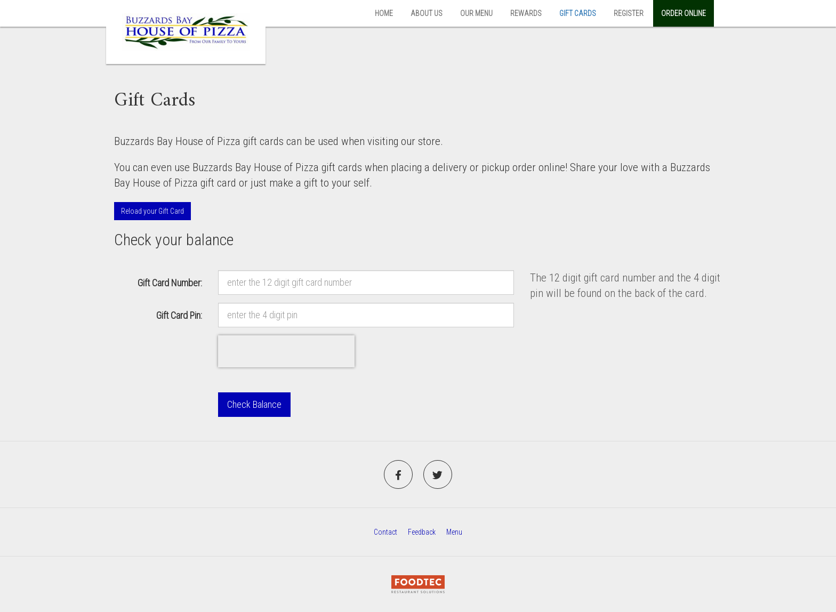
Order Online (683, 13)
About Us (427, 13)
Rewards (526, 13)
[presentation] (286, 351)
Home (384, 13)
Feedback (422, 532)
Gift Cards (577, 13)
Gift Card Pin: (179, 315)
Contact (385, 532)
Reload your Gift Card (152, 211)
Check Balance (254, 404)
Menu (454, 532)
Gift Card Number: (170, 282)
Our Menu (476, 13)
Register (629, 13)
